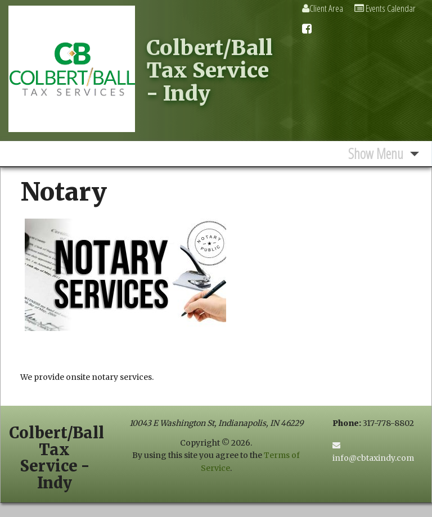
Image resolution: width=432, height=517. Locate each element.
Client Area (322, 8)
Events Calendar (385, 8)
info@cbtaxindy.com (373, 458)
